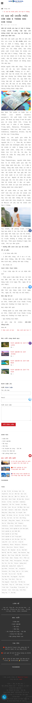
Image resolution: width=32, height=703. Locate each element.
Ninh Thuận (5, 558)
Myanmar (13, 550)
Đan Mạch (4, 510)
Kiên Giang (5, 528)
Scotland (11, 568)
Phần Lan (26, 558)
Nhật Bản (18, 555)
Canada (18, 504)
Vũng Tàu (4, 592)
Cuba (9, 507)
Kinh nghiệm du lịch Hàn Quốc (19, 528)
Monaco (22, 547)
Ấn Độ (9, 491)
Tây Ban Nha (5, 576)
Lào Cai (14, 542)
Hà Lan (16, 515)
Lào (10, 542)
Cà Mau (9, 502)
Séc (17, 568)
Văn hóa (5, 446)
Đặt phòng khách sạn (9, 453)
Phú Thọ (4, 563)
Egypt (3, 515)
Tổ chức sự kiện (23, 685)
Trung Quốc (21, 587)
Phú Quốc (25, 560)
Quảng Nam (5, 566)
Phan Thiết (5, 560)
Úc (27, 587)
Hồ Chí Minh (25, 520)
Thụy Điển (5, 584)
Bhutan (23, 496)
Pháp (11, 560)
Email (3, 397)
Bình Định (4, 499)
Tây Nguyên (14, 576)
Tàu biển (4, 574)
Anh (20, 491)
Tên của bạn (5, 390)
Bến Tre (17, 496)
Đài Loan (26, 507)
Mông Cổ (4, 550)
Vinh (9, 590)
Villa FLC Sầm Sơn (9, 451)
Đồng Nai (4, 512)
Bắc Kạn (17, 494)
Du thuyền (19, 512)
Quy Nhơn (4, 568)
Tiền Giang (19, 584)
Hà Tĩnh (16, 518)
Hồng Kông (10, 523)
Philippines (18, 560)
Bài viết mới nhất (8, 458)
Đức (25, 512)
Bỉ (26, 496)
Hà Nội (27, 515)
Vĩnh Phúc (23, 590)
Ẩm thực (5, 443)
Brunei (4, 502)
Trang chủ (5, 8)
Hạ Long (21, 515)
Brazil (27, 499)
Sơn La (18, 571)
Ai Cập (4, 491)
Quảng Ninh (12, 566)
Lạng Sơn (4, 542)
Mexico (16, 547)
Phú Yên (10, 563)
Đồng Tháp (12, 512)
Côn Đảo (4, 507)
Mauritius (10, 547)
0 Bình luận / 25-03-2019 (9, 24)
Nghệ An (4, 555)
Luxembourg (5, 544)
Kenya (24, 526)
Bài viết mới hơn (24, 330)
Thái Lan (19, 579)
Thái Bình (12, 579)
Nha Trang (11, 555)
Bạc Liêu (23, 494)
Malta (3, 547)
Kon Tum (23, 539)
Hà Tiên (9, 518)
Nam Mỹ (4, 552)
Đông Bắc (25, 510)
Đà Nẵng (20, 507)
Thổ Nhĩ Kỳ (21, 582)
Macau (11, 544)
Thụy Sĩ (11, 584)
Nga (28, 552)
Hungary (20, 523)
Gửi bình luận (8, 424)
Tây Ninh (21, 576)
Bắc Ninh (4, 496)
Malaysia (17, 544)
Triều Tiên (5, 587)
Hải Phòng (23, 518)
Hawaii (18, 520)
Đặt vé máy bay (18, 683)
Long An (20, 542)
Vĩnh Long (15, 590)
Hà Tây (4, 518)
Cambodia (22, 502)
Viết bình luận (6, 405)
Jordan (11, 526)
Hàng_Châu (12, 520)
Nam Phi (9, 552)
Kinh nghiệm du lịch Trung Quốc (11, 536)
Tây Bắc (19, 574)
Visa (8, 683)
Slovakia (4, 571)
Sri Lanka (25, 571)
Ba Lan (11, 494)
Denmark (11, 510)
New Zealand (22, 552)
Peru (21, 558)
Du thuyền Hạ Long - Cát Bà (12, 448)
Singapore (22, 568)
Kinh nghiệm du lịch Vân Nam (10, 539)
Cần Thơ (11, 504)
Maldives (24, 544)
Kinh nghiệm (6, 441)
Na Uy (18, 550)
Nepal (15, 552)
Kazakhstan (18, 526)
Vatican (4, 590)
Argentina (5, 494)
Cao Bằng (23, 504)
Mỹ (8, 550)
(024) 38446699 (22, 611)
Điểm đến (5, 438)
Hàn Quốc (4, 520)
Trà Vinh (26, 584)
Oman (11, 558)
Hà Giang (9, 515)
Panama (16, 558)
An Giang (14, 491)
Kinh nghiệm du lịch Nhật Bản (11, 531)
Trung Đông (13, 587)
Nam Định (24, 550)
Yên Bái (13, 592)
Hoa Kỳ (4, 523)
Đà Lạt (14, 507)
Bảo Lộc (11, 496)
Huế (16, 523)
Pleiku (16, 563)
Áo (23, 491)
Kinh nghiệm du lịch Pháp (9, 534)
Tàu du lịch (12, 574)
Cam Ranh (15, 502)
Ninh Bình (25, 555)
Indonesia (5, 526)
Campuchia (5, 504)
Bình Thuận (12, 499)
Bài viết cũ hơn (7, 330)
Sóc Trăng (12, 571)
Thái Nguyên (5, 582)
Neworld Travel (23, 677)
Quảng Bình (23, 563)
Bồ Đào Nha (20, 499)
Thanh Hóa (14, 582)
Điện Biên (18, 510)
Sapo (20, 679)
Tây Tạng (4, 579)
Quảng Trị (20, 566)
